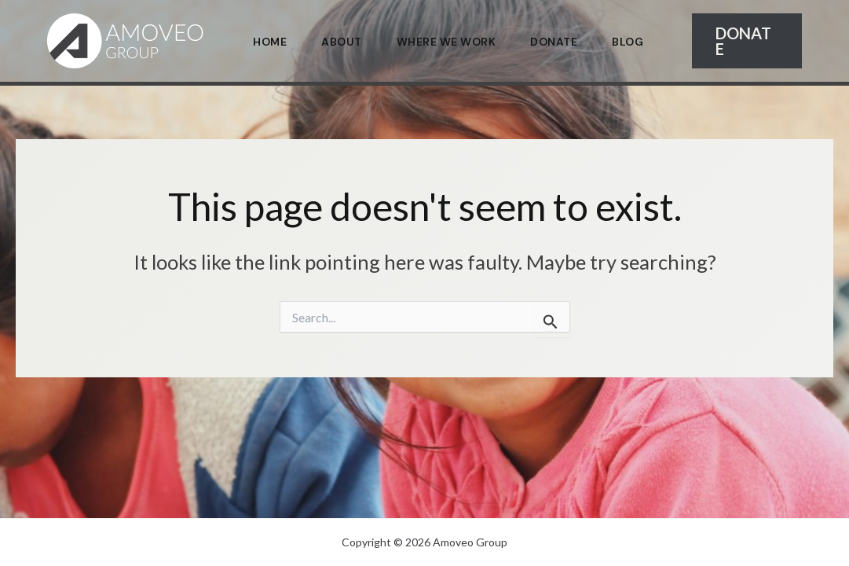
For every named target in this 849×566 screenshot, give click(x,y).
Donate (553, 41)
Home (270, 41)
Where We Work (446, 41)
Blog (627, 41)
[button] (747, 40)
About (341, 41)
